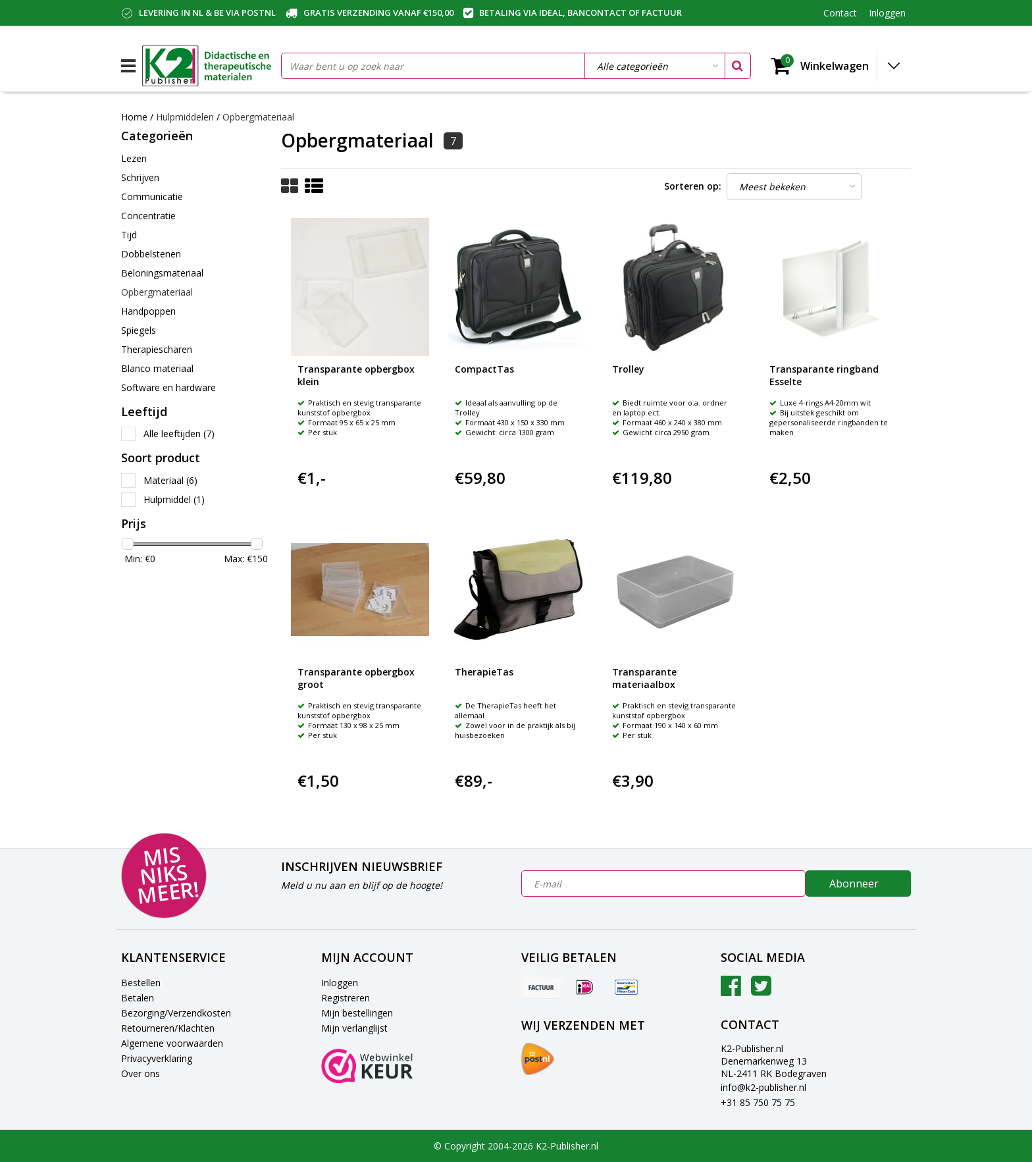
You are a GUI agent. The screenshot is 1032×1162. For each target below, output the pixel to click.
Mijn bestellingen (357, 1013)
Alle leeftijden (179, 433)
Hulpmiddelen (186, 117)
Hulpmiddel (174, 499)
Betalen (137, 997)
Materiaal (170, 480)
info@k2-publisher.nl (763, 1087)
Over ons (140, 1073)
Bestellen (141, 982)
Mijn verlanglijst (354, 1028)
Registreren (345, 997)
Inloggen (339, 982)
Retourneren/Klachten (168, 1028)
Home (134, 117)
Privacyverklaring (156, 1058)
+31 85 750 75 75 (758, 1102)
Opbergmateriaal (258, 117)
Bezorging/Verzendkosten (176, 1013)
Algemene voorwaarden (172, 1043)
